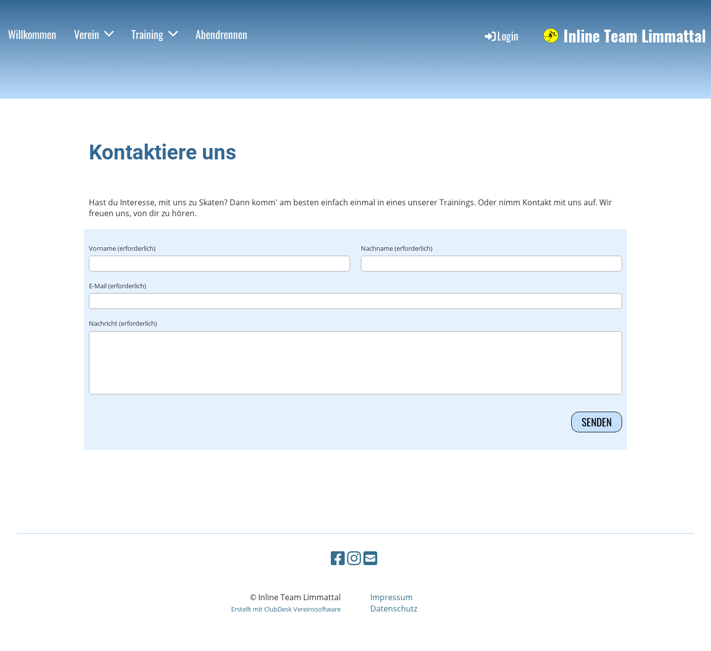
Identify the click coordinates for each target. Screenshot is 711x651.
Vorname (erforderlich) (122, 248)
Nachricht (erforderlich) (123, 323)
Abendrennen (221, 34)
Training (154, 34)
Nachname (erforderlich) (397, 248)
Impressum (391, 597)
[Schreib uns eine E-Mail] (370, 558)
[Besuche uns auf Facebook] (338, 558)
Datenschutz (393, 608)
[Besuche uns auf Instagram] (354, 558)
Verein (94, 34)
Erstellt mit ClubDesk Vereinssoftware (286, 609)
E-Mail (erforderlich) (117, 285)
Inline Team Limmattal (634, 36)
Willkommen (32, 34)
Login (500, 35)
